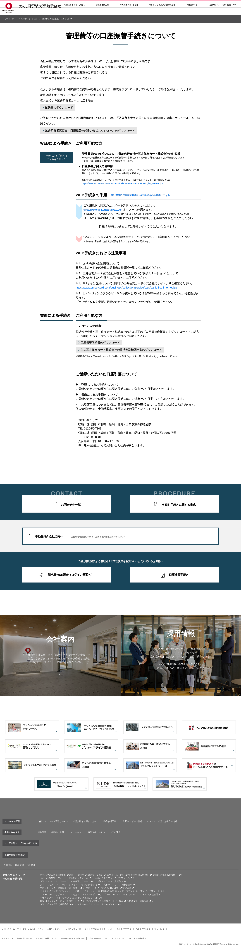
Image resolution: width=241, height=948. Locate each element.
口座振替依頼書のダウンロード (100, 342)
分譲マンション (95, 875)
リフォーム (124, 878)
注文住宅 (61, 875)
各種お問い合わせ (24, 938)
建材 (74, 897)
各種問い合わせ (153, 4)
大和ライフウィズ (73, 929)
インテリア (63, 897)
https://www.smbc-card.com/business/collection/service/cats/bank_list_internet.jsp (122, 183)
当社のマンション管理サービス (53, 821)
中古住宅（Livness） (138, 875)
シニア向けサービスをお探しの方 (20, 843)
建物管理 (42, 832)
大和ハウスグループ (10, 929)
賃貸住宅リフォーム (78, 878)
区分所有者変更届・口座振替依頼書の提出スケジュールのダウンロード (90, 130)
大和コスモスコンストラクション (99, 929)
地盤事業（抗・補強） (68, 888)
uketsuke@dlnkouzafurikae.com (103, 209)
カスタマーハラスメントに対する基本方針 (129, 938)
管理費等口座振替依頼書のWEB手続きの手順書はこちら (140, 195)
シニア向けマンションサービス (81, 894)
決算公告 (122, 4)
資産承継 (64, 904)
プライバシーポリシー (97, 938)
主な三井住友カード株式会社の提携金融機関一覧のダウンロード (121, 349)
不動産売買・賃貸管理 (137, 901)
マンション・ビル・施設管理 (144, 894)
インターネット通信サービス (65, 901)
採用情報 (136, 4)
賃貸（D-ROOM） (110, 888)
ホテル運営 (115, 832)
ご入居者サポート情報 (28, 19)
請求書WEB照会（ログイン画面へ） (71, 574)
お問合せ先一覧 (71, 504)
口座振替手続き (179, 574)
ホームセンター (109, 904)
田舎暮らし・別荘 (115, 875)
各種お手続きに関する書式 (179, 504)
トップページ (8, 19)
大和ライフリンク (54, 929)
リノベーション (76, 832)
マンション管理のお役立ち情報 (162, 821)
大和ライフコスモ (143, 929)
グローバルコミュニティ (33, 929)
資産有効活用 (57, 832)
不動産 (120, 901)
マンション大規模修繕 (86, 884)
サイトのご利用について (46, 938)
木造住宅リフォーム (80, 881)
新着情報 (19, 865)
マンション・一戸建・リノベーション (78, 891)
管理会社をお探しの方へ (74, 12)
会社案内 (108, 4)
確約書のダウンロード (59, 107)
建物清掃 (127, 884)
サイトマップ (7, 938)
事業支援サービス (96, 832)
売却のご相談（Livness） (165, 875)
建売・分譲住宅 (76, 875)
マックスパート (160, 929)
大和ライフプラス (124, 929)
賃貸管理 (126, 888)
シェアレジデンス (126, 891)
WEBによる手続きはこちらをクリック (56, 157)
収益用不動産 (107, 891)
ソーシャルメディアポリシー (72, 938)
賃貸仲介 (119, 881)
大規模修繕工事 (102, 12)
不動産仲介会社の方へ (125, 536)
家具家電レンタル (89, 897)
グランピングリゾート (149, 891)
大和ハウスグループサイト (176, 4)
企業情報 (8, 865)
